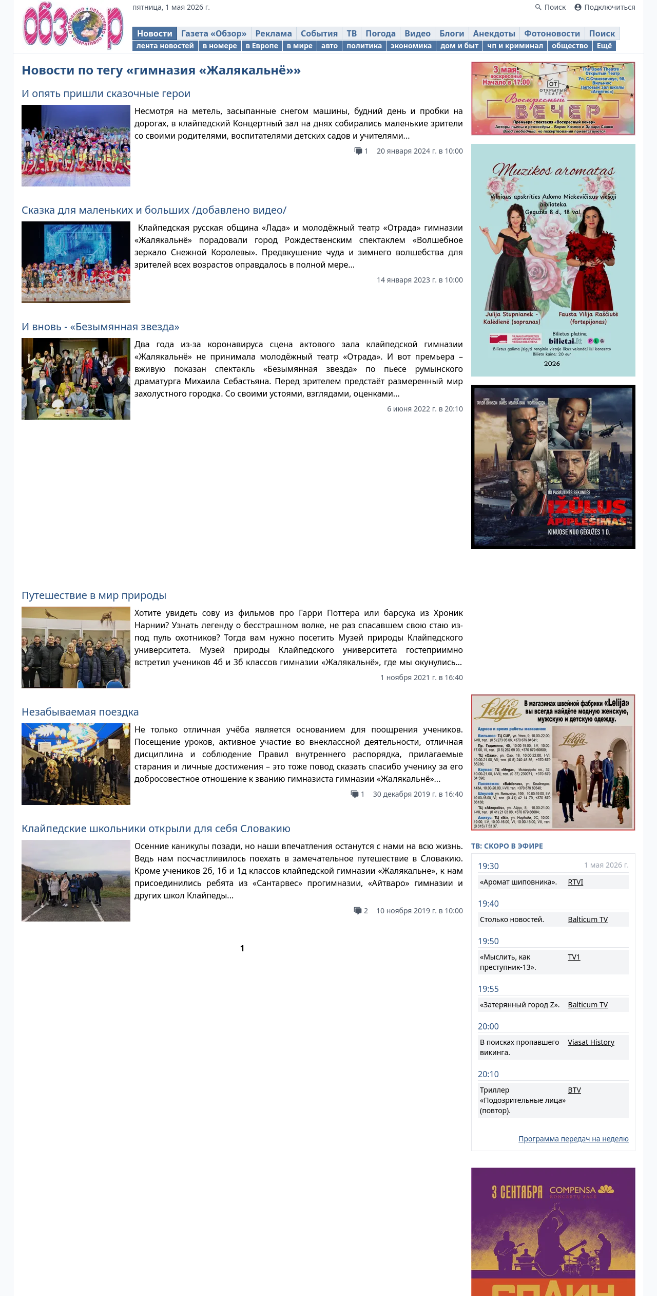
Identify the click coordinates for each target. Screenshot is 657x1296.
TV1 (574, 828)
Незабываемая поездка (80, 560)
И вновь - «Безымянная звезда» (101, 326)
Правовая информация (307, 1275)
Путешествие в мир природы (94, 443)
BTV (574, 961)
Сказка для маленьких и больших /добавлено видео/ (154, 210)
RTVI (576, 753)
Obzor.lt (269, 1237)
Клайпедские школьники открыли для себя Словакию (156, 676)
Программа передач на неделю (573, 1010)
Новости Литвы (484, 1258)
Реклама (379, 1275)
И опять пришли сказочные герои (106, 93)
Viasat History (591, 913)
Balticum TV (588, 791)
